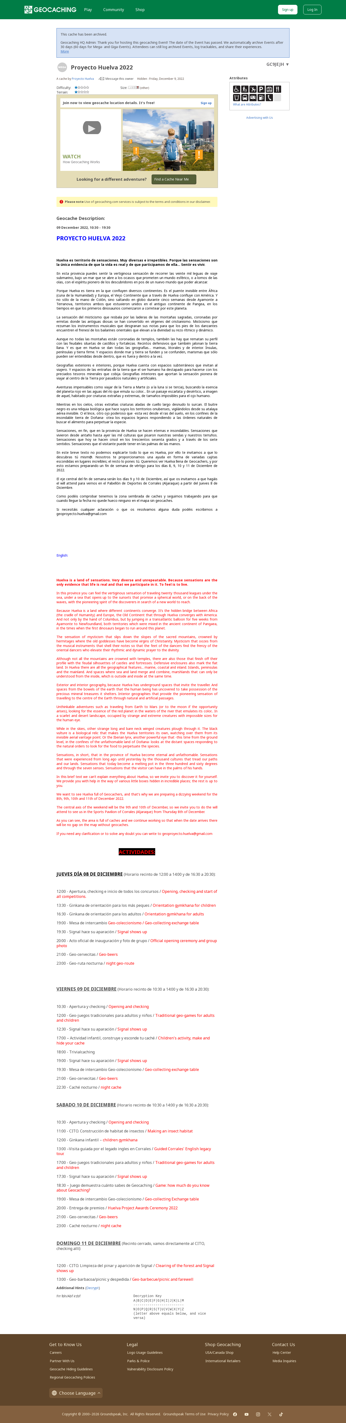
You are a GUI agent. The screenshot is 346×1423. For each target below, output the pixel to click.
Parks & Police (138, 1361)
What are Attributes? (247, 104)
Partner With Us (62, 1361)
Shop (140, 9)
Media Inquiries (284, 1361)
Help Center (281, 1352)
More (65, 51)
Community (113, 9)
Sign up (287, 9)
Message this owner (119, 79)
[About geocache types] (62, 67)
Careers (56, 1352)
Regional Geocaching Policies (72, 1377)
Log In (312, 9)
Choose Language (75, 1393)
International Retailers (223, 1361)
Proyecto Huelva (83, 79)
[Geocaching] (50, 9)
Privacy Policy (218, 1414)
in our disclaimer (198, 202)
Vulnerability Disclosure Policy (150, 1369)
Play (88, 9)
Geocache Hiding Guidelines (71, 1369)
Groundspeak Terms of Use (184, 1414)
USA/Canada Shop (219, 1352)
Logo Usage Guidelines (145, 1352)
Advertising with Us (259, 118)
